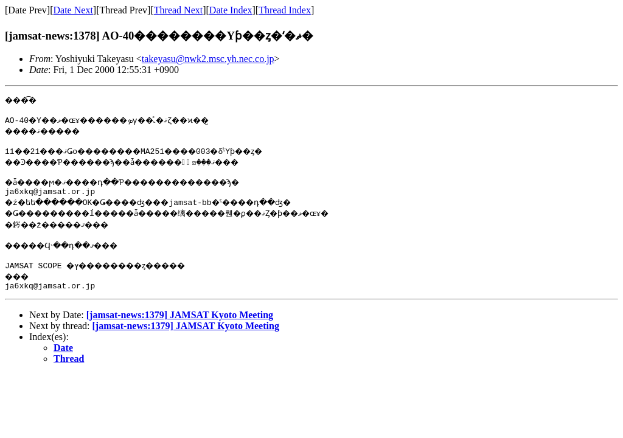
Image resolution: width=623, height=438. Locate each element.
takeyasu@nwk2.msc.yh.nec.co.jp (208, 59)
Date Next (73, 10)
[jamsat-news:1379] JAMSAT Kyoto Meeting (179, 327)
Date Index (230, 10)
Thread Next (178, 10)
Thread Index (285, 10)
